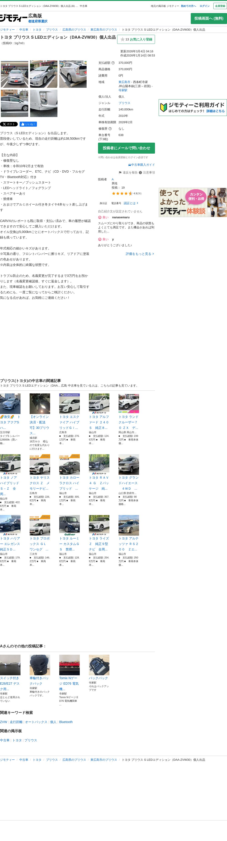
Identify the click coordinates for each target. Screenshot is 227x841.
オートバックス (36, 722)
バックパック (99, 667)
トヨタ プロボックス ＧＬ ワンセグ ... (40, 533)
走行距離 (16, 722)
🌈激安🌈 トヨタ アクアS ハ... (10, 411)
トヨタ (37, 29)
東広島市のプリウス (103, 29)
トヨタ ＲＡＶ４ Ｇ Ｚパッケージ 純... (99, 472)
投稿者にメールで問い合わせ (126, 148)
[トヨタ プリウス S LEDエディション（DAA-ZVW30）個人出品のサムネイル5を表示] (43, 103)
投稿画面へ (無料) (208, 18)
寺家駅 (123, 90)
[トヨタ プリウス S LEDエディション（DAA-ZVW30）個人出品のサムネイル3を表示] (73, 74)
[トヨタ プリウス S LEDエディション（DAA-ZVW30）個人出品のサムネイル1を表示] (14, 74)
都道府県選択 (37, 21)
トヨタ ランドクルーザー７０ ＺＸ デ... (129, 411)
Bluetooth (66, 722)
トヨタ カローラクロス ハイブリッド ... (69, 472)
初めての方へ (188, 6)
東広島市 (124, 82)
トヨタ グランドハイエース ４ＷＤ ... (129, 472)
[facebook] (28, 124)
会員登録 (220, 6)
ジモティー (7, 29)
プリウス (52, 29)
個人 (53, 722)
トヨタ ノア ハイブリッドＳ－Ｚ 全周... (10, 475)
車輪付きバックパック (40, 670)
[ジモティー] (13, 18)
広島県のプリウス (74, 29)
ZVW (3, 722)
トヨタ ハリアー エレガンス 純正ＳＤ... (10, 533)
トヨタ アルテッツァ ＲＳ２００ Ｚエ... (129, 533)
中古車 (23, 29)
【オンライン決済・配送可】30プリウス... (40, 414)
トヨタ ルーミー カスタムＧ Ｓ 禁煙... (69, 533)
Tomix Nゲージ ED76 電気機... (69, 673)
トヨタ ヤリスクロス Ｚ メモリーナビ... (40, 472)
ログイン (205, 6)
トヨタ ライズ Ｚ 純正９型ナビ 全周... (99, 533)
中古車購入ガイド (141, 164)
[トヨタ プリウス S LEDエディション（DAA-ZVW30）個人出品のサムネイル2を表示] (43, 74)
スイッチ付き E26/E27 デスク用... (10, 673)
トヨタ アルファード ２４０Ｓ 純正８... (99, 411)
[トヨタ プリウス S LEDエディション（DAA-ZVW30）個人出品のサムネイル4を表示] (14, 103)
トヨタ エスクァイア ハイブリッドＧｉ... (69, 411)
